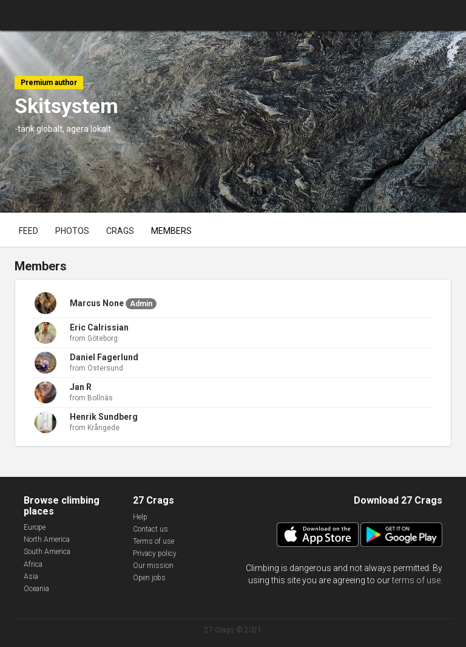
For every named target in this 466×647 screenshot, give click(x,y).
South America (47, 551)
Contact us (150, 529)
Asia (31, 576)
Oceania (36, 588)
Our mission (153, 565)
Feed (28, 231)
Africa (33, 564)
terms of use (416, 580)
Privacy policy (155, 553)
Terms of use (153, 541)
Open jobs (149, 577)
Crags (120, 231)
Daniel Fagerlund (104, 357)
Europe (35, 527)
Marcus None (97, 303)
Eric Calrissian (99, 327)
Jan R (81, 387)
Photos (72, 231)
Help (140, 517)
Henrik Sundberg (104, 417)
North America (47, 539)
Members (171, 231)
